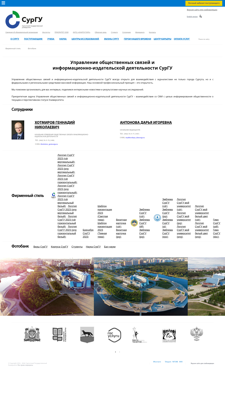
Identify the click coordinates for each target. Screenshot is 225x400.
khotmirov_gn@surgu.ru (49, 144)
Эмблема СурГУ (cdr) (144, 213)
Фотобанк (32, 49)
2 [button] (119, 352)
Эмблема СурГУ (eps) (167, 233)
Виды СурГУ (40, 246)
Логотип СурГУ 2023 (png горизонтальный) (67, 189)
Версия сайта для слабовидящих (202, 10)
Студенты (77, 246)
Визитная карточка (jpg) (121, 233)
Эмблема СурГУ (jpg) (144, 233)
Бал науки (109, 246)
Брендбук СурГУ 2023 (88, 233)
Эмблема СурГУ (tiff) (144, 223)
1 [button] (115, 352)
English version (192, 17)
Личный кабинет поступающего (204, 3)
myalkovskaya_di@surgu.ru (135, 138)
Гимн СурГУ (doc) (216, 233)
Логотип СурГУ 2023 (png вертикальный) (66, 169)
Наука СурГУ (93, 246)
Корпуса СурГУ (59, 246)
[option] (47, 286)
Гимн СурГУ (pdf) (216, 223)
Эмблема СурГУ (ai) (167, 223)
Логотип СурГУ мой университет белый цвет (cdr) (202, 213)
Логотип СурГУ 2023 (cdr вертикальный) (66, 158)
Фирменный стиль (13, 49)
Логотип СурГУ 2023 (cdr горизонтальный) (67, 179)
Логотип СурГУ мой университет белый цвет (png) (202, 230)
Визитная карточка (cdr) (121, 223)
